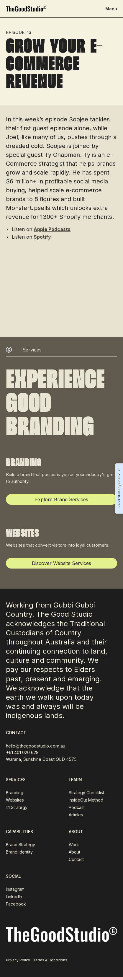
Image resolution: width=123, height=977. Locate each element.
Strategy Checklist (86, 792)
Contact (76, 859)
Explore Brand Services (61, 499)
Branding (14, 792)
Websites (15, 799)
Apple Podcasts (52, 229)
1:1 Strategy (16, 807)
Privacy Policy (18, 960)
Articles (76, 814)
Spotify (42, 237)
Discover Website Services (61, 563)
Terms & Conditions (50, 960)
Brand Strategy (20, 844)
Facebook (16, 903)
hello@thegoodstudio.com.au (35, 746)
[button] (111, 9)
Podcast (77, 807)
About (74, 851)
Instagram (15, 889)
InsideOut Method (86, 799)
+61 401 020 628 (22, 752)
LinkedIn (14, 896)
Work (74, 844)
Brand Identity (19, 851)
